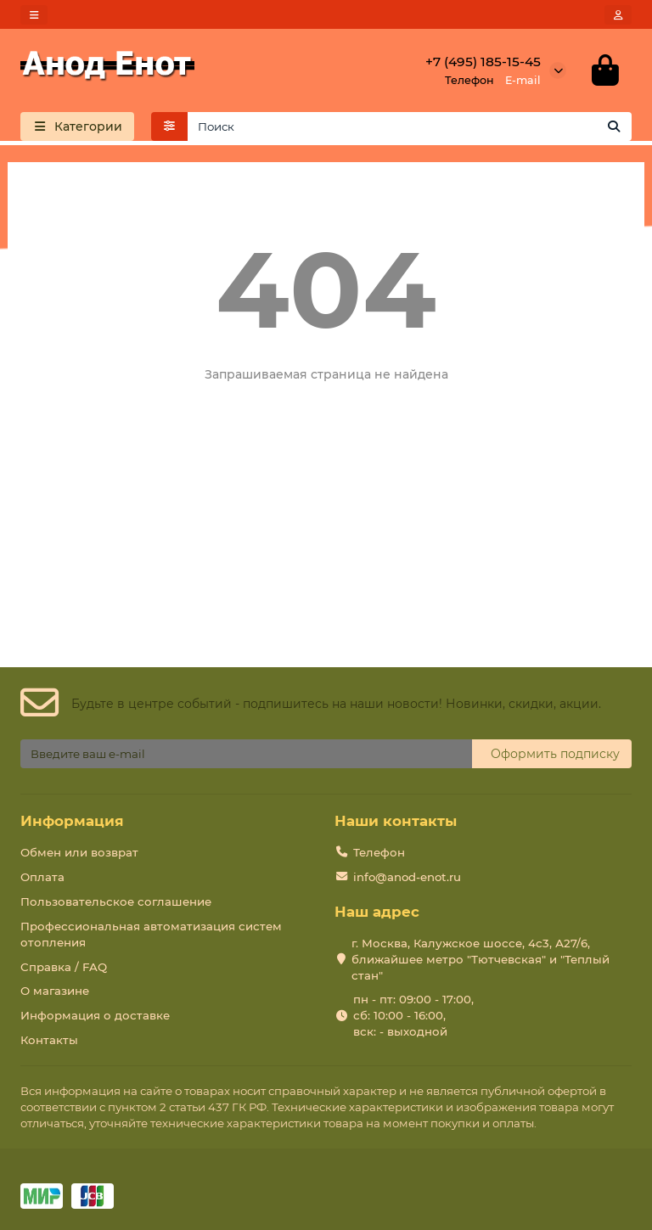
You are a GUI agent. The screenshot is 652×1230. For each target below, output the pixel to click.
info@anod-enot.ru (407, 877)
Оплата (42, 877)
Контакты (49, 1040)
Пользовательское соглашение (115, 901)
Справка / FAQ (63, 967)
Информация (72, 820)
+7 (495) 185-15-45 (483, 61)
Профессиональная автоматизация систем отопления (151, 934)
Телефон (379, 852)
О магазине (54, 991)
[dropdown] (34, 15)
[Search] (410, 126)
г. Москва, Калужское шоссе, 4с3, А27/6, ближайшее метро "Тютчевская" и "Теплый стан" (480, 959)
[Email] (246, 753)
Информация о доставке (95, 1016)
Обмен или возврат (79, 852)
